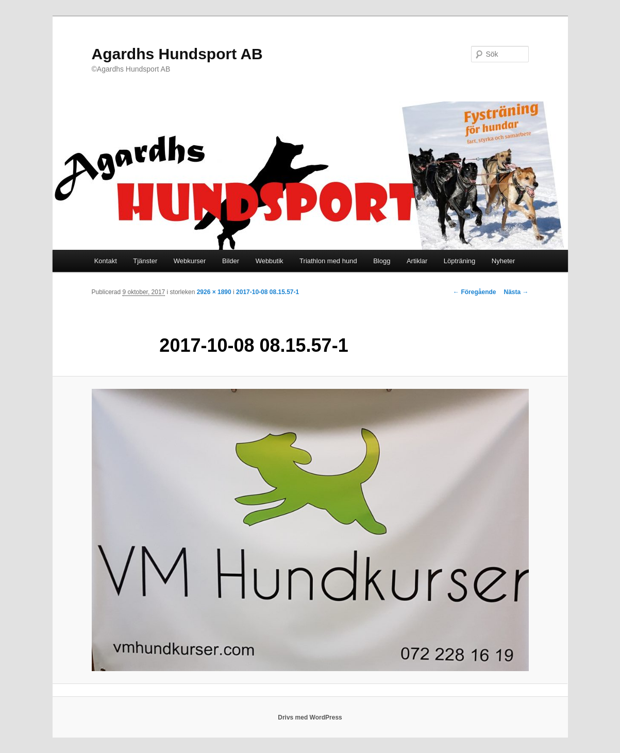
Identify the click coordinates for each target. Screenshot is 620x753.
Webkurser (190, 261)
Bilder (230, 261)
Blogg (381, 261)
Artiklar (417, 261)
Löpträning (459, 261)
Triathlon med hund (328, 261)
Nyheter (503, 261)
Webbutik (269, 261)
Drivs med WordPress (310, 717)
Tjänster (145, 261)
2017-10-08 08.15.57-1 (267, 292)
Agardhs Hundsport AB (177, 53)
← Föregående (474, 292)
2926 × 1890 (214, 292)
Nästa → (516, 292)
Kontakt (105, 261)
